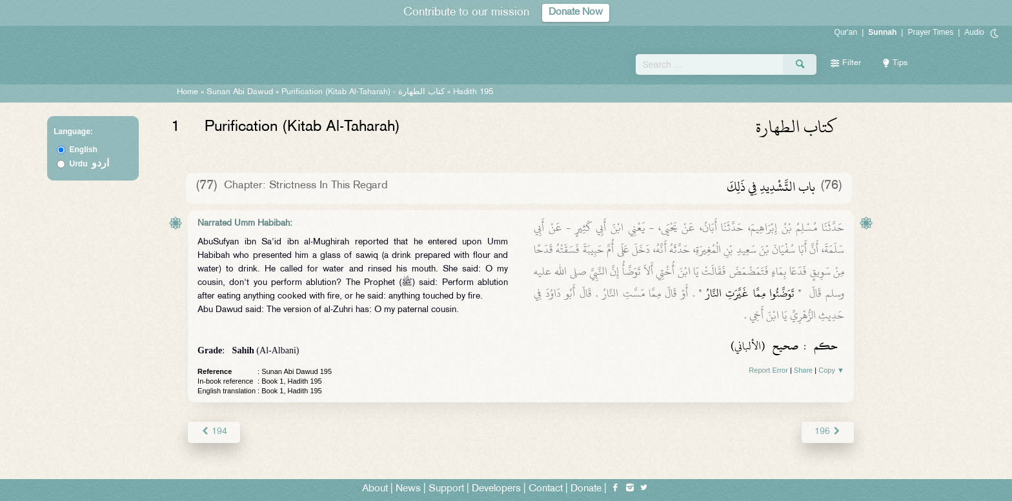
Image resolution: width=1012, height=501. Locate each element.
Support (446, 489)
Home (187, 92)
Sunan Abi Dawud (240, 92)
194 (214, 431)
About (375, 489)
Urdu (90, 163)
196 (828, 431)
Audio (974, 32)
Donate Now (576, 12)
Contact (546, 489)
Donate (586, 489)
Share (803, 370)
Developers (496, 489)
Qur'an (846, 32)
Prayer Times (930, 32)
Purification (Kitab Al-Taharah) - (364, 92)
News (408, 489)
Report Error (768, 370)
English (83, 149)
